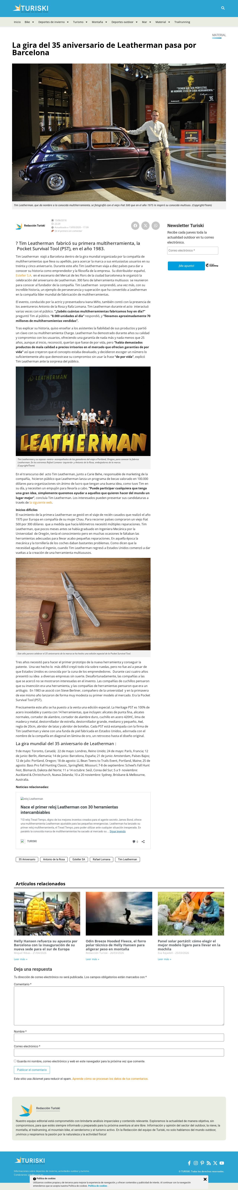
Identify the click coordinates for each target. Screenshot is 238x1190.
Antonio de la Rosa (54, 859)
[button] (223, 8)
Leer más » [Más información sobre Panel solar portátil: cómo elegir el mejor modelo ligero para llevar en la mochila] (164, 959)
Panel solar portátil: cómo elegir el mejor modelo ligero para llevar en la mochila (189, 945)
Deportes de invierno (53, 22)
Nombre (20, 1031)
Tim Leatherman (127, 859)
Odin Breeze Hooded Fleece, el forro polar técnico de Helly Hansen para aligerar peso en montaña (116, 945)
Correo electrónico (27, 1046)
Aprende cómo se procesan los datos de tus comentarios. (110, 1079)
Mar (146, 22)
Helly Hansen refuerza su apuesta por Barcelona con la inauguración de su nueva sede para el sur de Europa (45, 945)
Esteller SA (79, 859)
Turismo (80, 22)
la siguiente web (41, 502)
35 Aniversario (27, 859)
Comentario (22, 984)
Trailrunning (182, 22)
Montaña (99, 22)
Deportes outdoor (125, 22)
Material (163, 22)
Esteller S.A (23, 275)
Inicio (17, 22)
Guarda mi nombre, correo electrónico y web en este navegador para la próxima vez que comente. (81, 1061)
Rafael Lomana (101, 859)
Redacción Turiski (34, 225)
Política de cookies (98, 1186)
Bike (29, 22)
